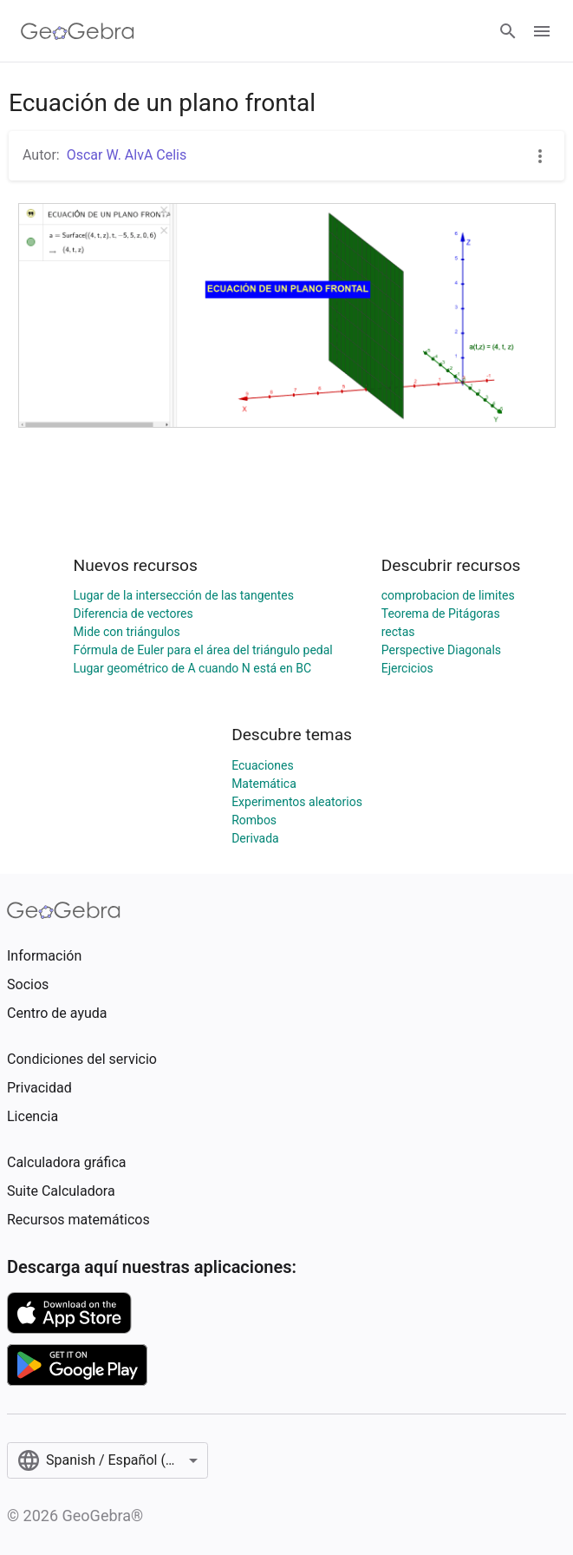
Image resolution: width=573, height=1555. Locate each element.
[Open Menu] (541, 31)
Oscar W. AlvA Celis (127, 155)
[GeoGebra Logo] (77, 31)
